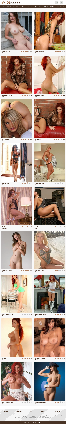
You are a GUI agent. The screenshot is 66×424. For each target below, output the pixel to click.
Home (6, 411)
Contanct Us (58, 411)
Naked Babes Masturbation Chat (53, 6)
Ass (20, 6)
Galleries (19, 411)
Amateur (23, 6)
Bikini (28, 6)
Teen (11, 6)
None (3, 53)
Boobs (8, 6)
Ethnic (17, 6)
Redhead (4, 228)
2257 (31, 411)
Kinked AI (44, 6)
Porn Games (62, 6)
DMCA (43, 411)
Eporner (31, 6)
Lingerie (4, 6)
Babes (14, 6)
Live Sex (35, 6)
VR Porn (39, 6)
